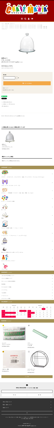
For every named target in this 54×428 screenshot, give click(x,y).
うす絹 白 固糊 (5, 369)
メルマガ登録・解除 (24, 418)
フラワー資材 (40, 25)
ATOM (32, 418)
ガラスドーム (12, 23)
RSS (29, 418)
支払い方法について (12, 417)
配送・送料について (20, 417)
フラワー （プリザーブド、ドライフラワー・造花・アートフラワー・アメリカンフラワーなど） (20, 25)
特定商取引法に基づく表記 (8, 90)
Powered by (27, 425)
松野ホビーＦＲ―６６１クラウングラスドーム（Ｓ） (7, 145)
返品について (5, 88)
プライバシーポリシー (44, 417)
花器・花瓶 (7, 23)
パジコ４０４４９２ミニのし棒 (30, 344)
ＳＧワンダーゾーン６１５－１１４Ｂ (31, 370)
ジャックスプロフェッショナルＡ (6, 344)
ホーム (3, 23)
